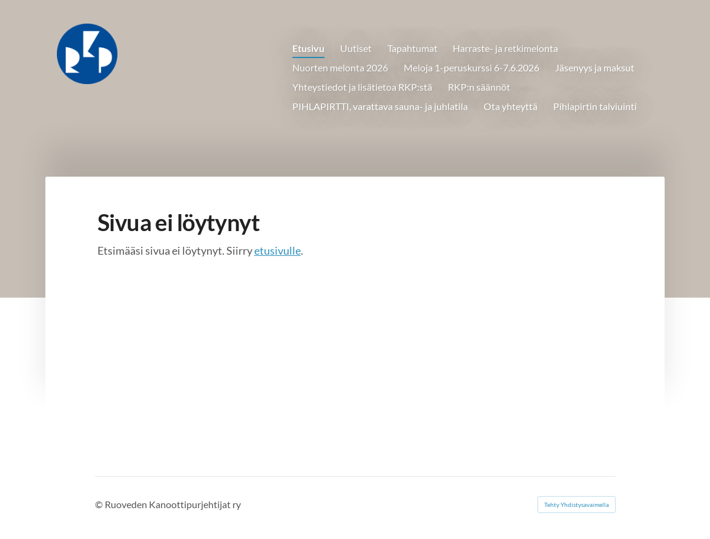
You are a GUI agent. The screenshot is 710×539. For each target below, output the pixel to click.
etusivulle (277, 250)
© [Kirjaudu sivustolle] (100, 504)
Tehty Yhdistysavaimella (576, 504)
